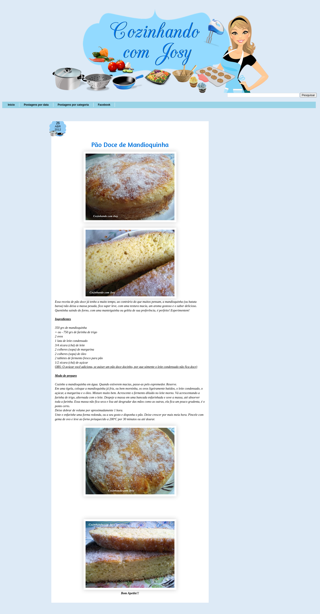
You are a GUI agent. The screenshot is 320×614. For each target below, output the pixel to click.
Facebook (104, 104)
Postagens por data (36, 104)
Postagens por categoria (73, 104)
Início (11, 104)
